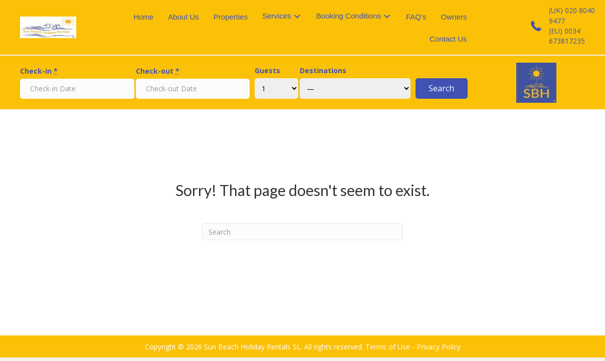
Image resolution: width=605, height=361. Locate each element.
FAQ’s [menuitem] (416, 17)
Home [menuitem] (143, 17)
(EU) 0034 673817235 (567, 36)
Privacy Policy (439, 346)
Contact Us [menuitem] (448, 39)
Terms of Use (387, 346)
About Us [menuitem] (183, 17)
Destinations (323, 70)
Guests (267, 70)
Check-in (39, 71)
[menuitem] (282, 16)
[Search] (302, 231)
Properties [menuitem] (231, 17)
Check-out (157, 71)
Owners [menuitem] (454, 17)
